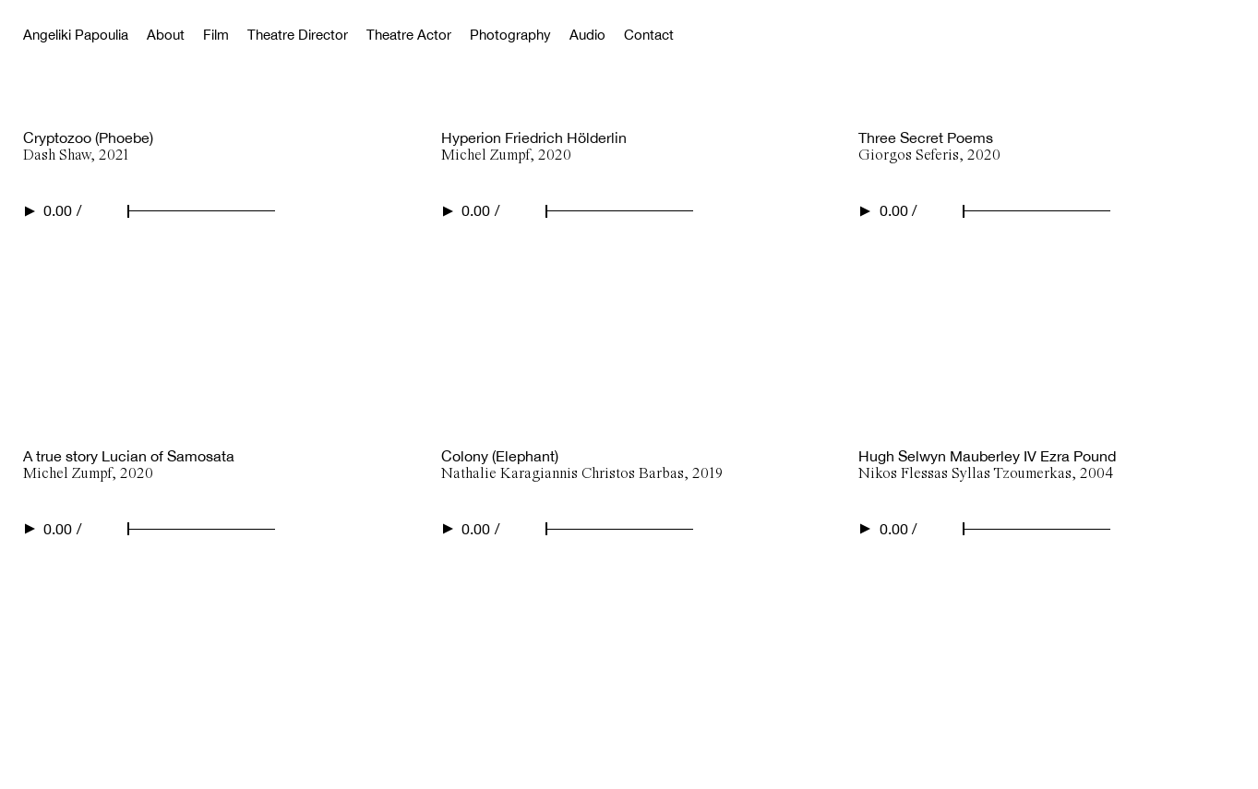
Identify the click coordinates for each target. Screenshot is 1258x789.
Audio (587, 34)
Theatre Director (297, 34)
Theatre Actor (408, 34)
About (166, 34)
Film (216, 34)
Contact (649, 34)
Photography (510, 34)
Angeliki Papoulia (75, 34)
